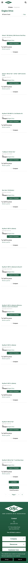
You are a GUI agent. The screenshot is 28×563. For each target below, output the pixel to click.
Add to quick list (6, 49)
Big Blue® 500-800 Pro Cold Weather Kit (12, 113)
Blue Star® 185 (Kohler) (8, 190)
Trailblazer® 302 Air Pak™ (8, 152)
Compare (14, 52)
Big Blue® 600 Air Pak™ (8, 421)
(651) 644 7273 (14, 523)
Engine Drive (11, 40)
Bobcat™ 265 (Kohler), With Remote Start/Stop (13, 35)
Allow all (20, 559)
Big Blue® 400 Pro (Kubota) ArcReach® (12, 267)
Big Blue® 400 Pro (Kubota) (9, 228)
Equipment (17, 7)
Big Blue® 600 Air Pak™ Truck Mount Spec (13, 460)
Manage (7, 559)
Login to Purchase (14, 43)
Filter (24, 14)
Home (10, 7)
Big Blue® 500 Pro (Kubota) (9, 345)
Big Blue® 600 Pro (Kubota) (9, 383)
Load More (14, 482)
